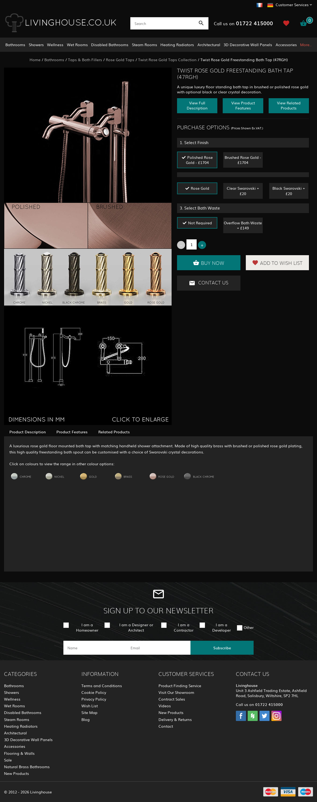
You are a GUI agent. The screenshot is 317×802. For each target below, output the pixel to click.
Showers (36, 44)
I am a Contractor (183, 627)
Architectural (208, 44)
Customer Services (292, 4)
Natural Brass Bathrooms (27, 766)
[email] (158, 647)
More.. (306, 44)
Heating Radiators (177, 44)
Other (249, 627)
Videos (164, 705)
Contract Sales (171, 699)
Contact (165, 726)
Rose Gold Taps (120, 59)
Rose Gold (200, 188)
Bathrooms (15, 44)
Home (35, 59)
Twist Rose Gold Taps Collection (167, 59)
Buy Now (208, 262)
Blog (85, 719)
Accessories (286, 44)
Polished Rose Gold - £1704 (199, 160)
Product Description (27, 432)
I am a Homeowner (87, 627)
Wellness (55, 44)
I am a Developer (221, 627)
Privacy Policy (93, 699)
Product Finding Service (179, 685)
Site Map (89, 712)
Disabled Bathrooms (109, 44)
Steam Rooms (144, 44)
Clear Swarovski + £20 (243, 190)
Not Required (200, 222)
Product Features (72, 432)
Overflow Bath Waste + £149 (243, 225)
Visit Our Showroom (176, 692)
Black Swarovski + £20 (288, 190)
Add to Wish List (277, 262)
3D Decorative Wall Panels (248, 44)
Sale (8, 760)
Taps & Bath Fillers (85, 59)
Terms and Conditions (101, 685)
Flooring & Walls (19, 753)
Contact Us (208, 283)
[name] (95, 647)
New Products (16, 773)
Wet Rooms (77, 44)
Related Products (114, 432)
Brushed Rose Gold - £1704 (243, 160)
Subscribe (222, 648)
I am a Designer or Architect (136, 627)
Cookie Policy (93, 692)
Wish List (89, 705)
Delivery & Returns (175, 719)
